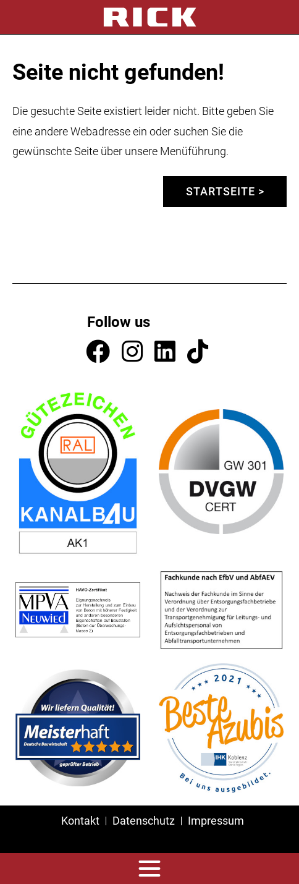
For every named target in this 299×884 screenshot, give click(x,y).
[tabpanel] (149, 34)
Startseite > (225, 191)
